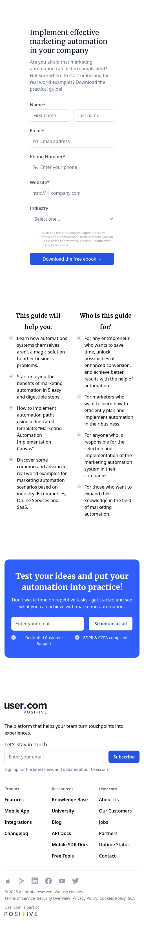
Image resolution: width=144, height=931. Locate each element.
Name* (37, 105)
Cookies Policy (112, 898)
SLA (131, 898)
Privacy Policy (84, 898)
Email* (37, 130)
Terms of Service (20, 898)
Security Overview (53, 898)
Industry (39, 208)
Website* (40, 182)
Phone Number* (47, 156)
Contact (107, 856)
